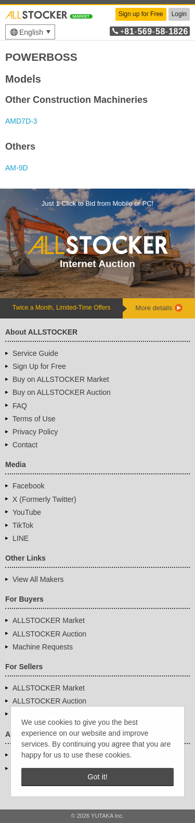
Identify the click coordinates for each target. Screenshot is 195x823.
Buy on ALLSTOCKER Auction (61, 392)
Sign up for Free (141, 14)
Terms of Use (33, 419)
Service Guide (35, 353)
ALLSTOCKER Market (48, 620)
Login (179, 14)
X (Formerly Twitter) (44, 499)
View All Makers (38, 579)
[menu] (30, 31)
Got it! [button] (97, 777)
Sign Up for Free (39, 366)
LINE (20, 538)
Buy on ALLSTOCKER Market (60, 379)
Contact (24, 445)
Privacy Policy (35, 432)
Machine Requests (42, 647)
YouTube (26, 512)
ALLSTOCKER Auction (49, 634)
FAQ (19, 406)
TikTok (22, 525)
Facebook (28, 486)
